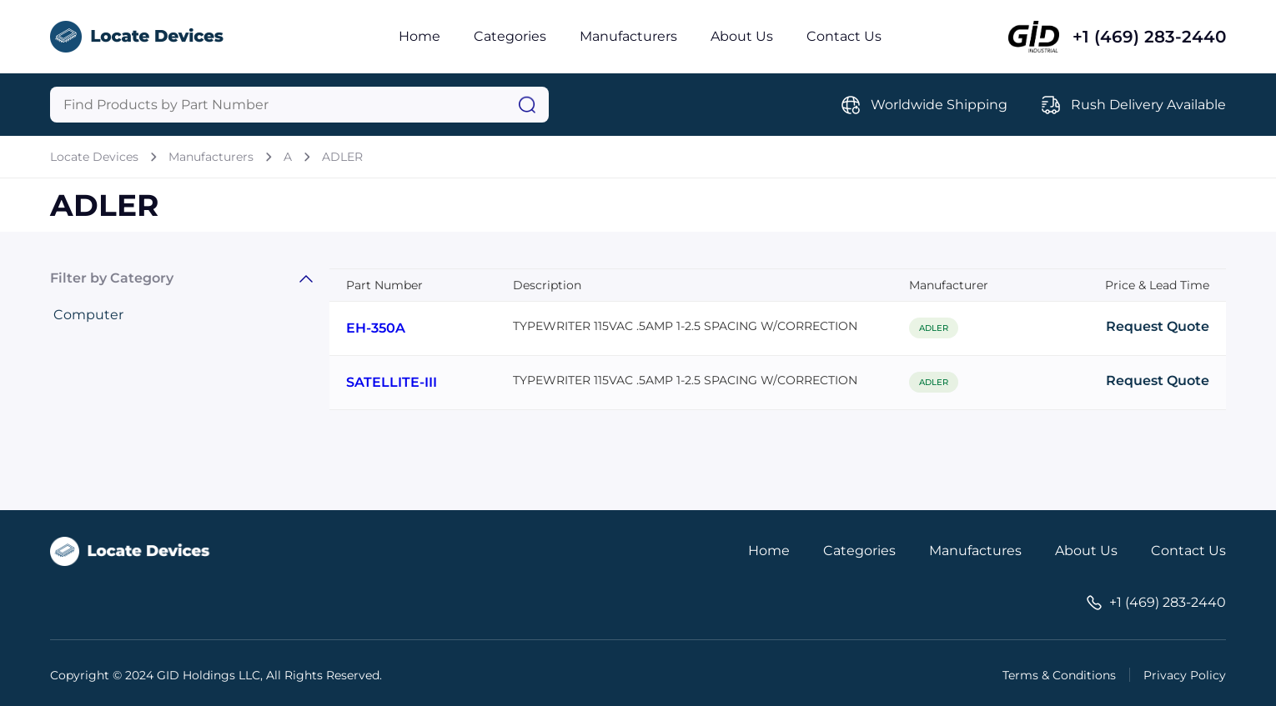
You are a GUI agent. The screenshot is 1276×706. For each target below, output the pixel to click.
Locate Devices (94, 156)
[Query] (299, 105)
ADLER (342, 156)
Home (419, 36)
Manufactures (975, 550)
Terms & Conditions (1059, 675)
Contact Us (844, 36)
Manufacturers (628, 36)
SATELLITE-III (391, 382)
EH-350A (375, 328)
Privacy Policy (1184, 675)
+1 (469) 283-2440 (1149, 37)
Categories (510, 36)
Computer (88, 315)
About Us (742, 36)
